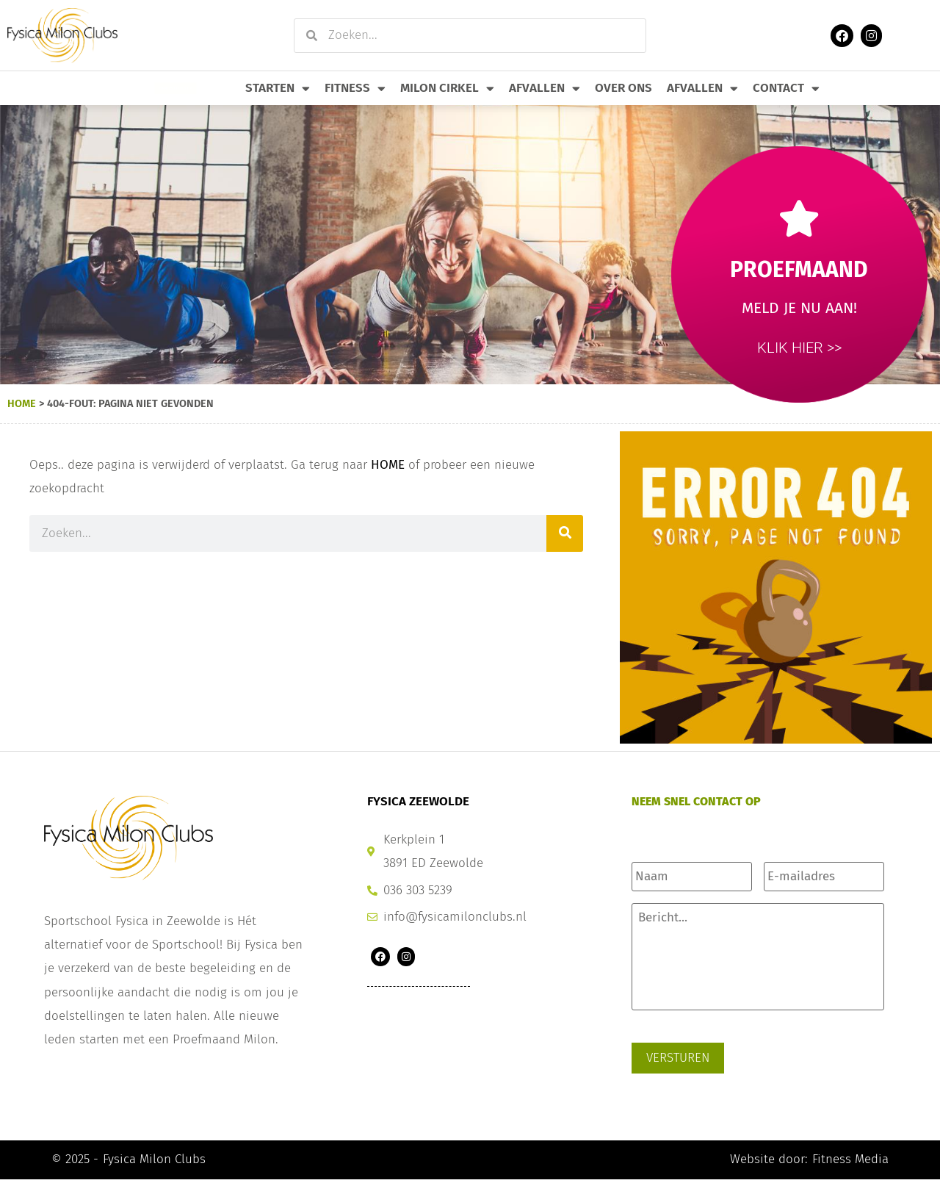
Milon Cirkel (447, 88)
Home (21, 403)
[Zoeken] (564, 533)
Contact (786, 88)
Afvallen (544, 88)
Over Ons (623, 88)
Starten (277, 88)
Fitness (355, 88)
